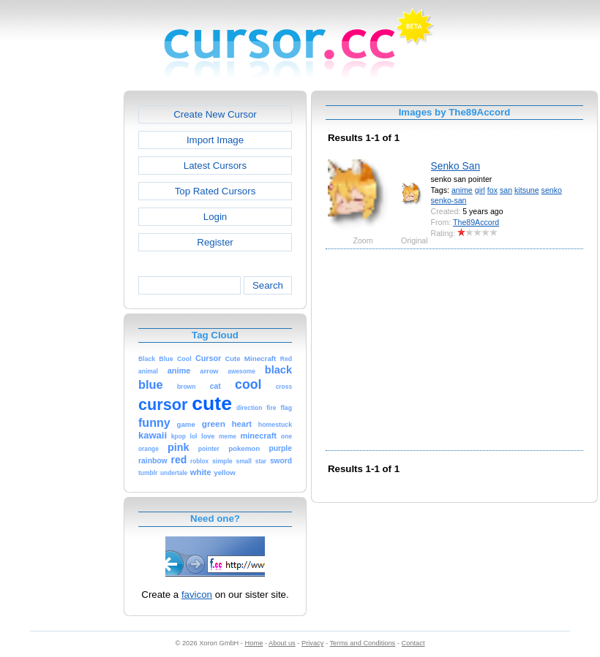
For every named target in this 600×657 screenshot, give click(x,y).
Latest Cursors (215, 165)
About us (282, 643)
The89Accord (476, 222)
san (506, 190)
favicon (196, 594)
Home (254, 643)
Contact (413, 643)
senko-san (449, 200)
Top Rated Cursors (215, 191)
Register (215, 242)
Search (267, 285)
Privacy (312, 643)
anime (462, 190)
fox (492, 190)
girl (480, 190)
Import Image (215, 139)
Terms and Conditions (362, 643)
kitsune (526, 190)
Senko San (456, 166)
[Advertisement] (60, 310)
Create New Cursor (215, 114)
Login (215, 216)
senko (551, 190)
